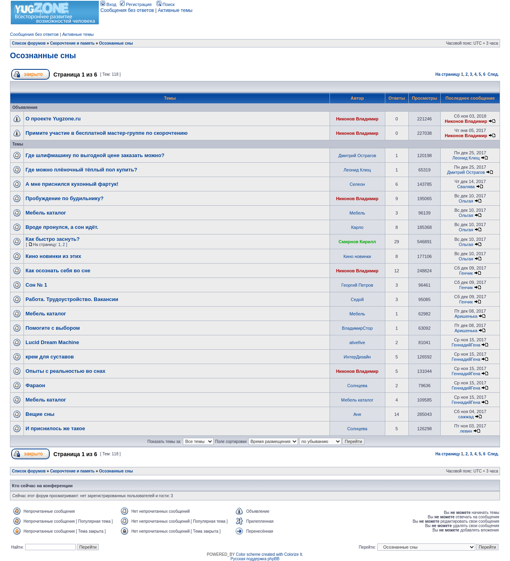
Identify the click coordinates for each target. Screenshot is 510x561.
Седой (357, 299)
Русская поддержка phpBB (254, 559)
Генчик (466, 273)
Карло (357, 227)
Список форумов (29, 43)
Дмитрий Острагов (357, 155)
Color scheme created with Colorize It (269, 554)
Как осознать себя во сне (58, 271)
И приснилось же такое (55, 428)
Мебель (357, 213)
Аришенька (466, 316)
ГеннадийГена (466, 345)
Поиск (166, 4)
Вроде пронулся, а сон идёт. (62, 227)
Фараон (35, 385)
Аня (357, 414)
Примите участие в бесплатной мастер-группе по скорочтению (107, 133)
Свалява (466, 186)
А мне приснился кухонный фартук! (72, 184)
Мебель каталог (46, 213)
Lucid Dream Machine (52, 342)
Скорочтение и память (72, 43)
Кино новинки (357, 256)
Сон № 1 (36, 285)
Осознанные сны (116, 43)
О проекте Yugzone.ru (53, 119)
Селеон (357, 184)
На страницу (447, 74)
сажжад (466, 416)
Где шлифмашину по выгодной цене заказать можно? (95, 155)
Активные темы (175, 10)
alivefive (357, 342)
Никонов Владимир (357, 118)
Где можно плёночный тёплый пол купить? (81, 170)
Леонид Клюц (466, 158)
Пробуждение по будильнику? (65, 198)
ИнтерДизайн (357, 356)
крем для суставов (50, 357)
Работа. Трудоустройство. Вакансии (72, 299)
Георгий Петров (357, 285)
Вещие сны (40, 414)
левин (466, 431)
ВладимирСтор (357, 328)
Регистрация (135, 4)
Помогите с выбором (53, 328)
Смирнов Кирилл (357, 241)
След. (493, 74)
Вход (108, 4)
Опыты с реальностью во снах (65, 371)
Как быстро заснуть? (53, 239)
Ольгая (466, 201)
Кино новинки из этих (53, 256)
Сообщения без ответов (127, 10)
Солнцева (357, 385)
